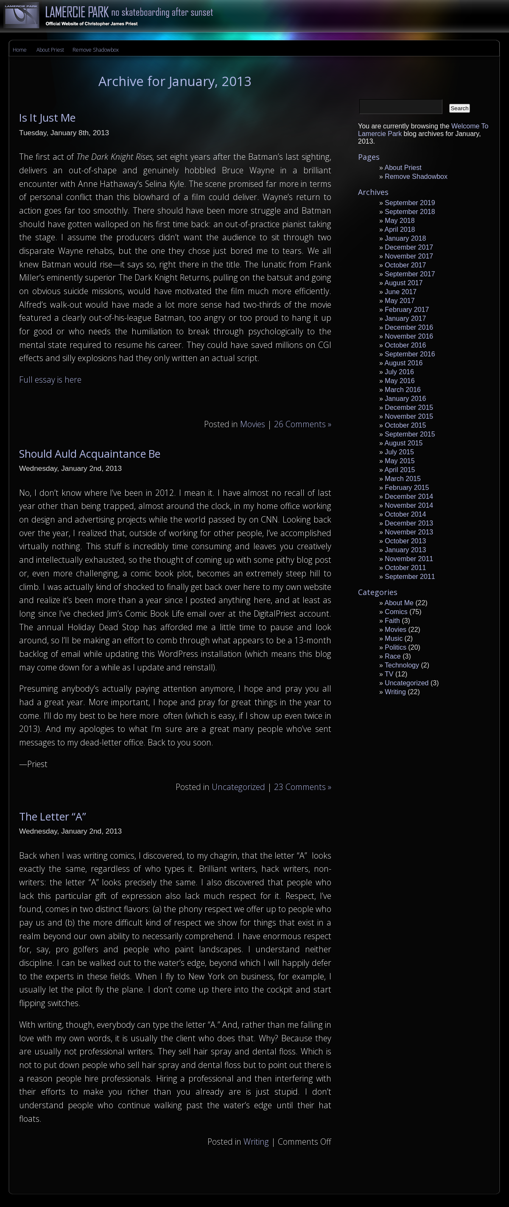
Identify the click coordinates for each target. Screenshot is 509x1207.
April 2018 (399, 229)
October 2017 (405, 265)
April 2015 (399, 469)
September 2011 (410, 576)
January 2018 (405, 238)
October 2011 (405, 567)
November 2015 (409, 416)
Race (392, 656)
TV (389, 674)
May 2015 (399, 460)
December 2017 (409, 247)
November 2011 (409, 558)
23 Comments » (302, 787)
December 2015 (409, 407)
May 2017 (399, 300)
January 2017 (405, 318)
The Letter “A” (52, 816)
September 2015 (410, 434)
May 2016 (399, 380)
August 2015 (403, 443)
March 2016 (403, 389)
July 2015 (399, 452)
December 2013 (409, 523)
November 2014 (409, 505)
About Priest (50, 49)
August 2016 (403, 363)
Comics (396, 611)
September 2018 (410, 211)
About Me (398, 602)
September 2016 (410, 354)
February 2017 (407, 309)
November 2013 (409, 532)
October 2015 (405, 425)
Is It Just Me (47, 117)
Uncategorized (238, 787)
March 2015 (403, 478)
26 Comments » (302, 424)
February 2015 (407, 487)
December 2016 (409, 327)
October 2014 (405, 514)
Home (20, 49)
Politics (395, 647)
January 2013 (405, 549)
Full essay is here (50, 379)
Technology (402, 665)
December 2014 (409, 496)
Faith (392, 620)
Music (394, 638)
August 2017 (403, 282)
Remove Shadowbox (96, 49)
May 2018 (399, 220)
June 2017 (401, 291)
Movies (252, 424)
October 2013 (405, 541)
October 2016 (405, 345)
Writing (256, 1141)
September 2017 (410, 274)
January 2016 (405, 398)
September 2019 (410, 202)
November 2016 (409, 336)
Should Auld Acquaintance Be (89, 453)
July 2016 (399, 371)
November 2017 (409, 256)
